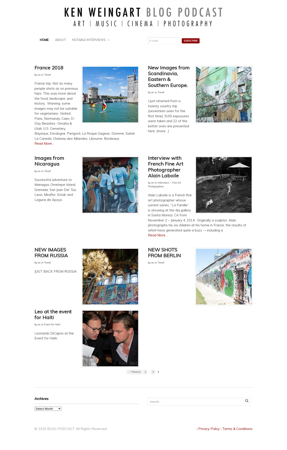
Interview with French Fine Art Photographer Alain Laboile (165, 167)
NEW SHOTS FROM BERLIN (164, 253)
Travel (47, 74)
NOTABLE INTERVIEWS (89, 40)
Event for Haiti (52, 324)
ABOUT (60, 40)
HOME (44, 40)
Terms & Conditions (237, 429)
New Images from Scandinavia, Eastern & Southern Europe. (169, 76)
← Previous (134, 371)
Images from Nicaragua (49, 161)
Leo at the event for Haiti (53, 314)
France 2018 (48, 68)
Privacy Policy (209, 429)
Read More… (44, 143)
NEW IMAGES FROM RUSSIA (51, 253)
